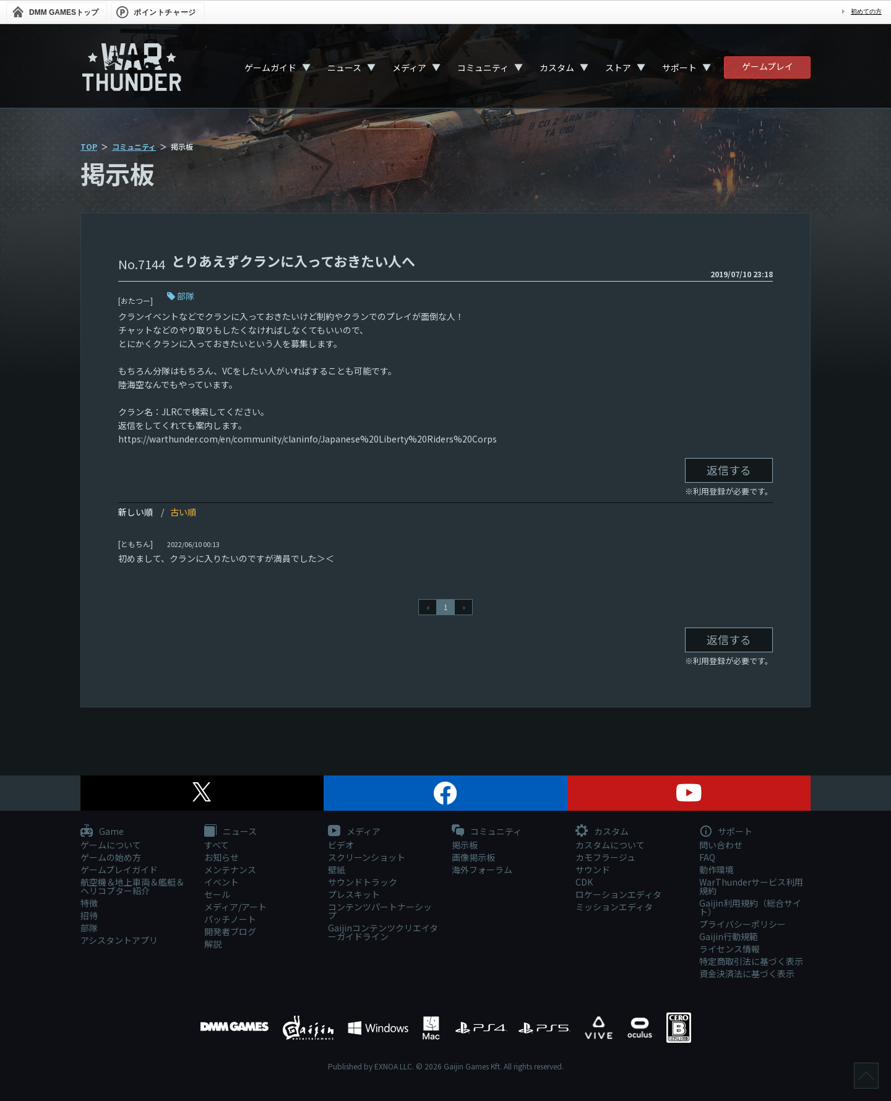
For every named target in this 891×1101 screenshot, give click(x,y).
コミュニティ (483, 67)
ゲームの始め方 (110, 857)
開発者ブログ (230, 931)
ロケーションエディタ (618, 894)
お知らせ (221, 857)
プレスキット (354, 894)
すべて (216, 844)
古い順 (183, 512)
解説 (213, 943)
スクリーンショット (366, 857)
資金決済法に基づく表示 (746, 973)
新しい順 (135, 512)
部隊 (185, 296)
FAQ (707, 857)
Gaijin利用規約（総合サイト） (750, 907)
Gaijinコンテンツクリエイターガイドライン (383, 932)
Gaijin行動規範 (728, 936)
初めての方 (866, 11)
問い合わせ (720, 844)
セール (217, 894)
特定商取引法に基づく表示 (751, 961)
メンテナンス (230, 869)
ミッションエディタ (614, 906)
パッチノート (230, 919)
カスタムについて (610, 844)
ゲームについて (110, 844)
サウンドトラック (362, 882)
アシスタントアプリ (119, 940)
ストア (618, 67)
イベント (221, 882)
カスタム (557, 67)
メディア (409, 67)
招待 (89, 915)
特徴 (89, 903)
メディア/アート (235, 906)
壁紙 (336, 869)
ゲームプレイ (767, 66)
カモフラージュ (605, 857)
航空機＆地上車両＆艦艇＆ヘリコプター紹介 (132, 886)
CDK (584, 882)
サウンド (592, 869)
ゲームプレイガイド (119, 869)
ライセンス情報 (729, 948)
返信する (729, 470)
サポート (679, 67)
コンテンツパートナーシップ (380, 911)
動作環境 (716, 869)
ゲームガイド (270, 67)
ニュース (344, 67)
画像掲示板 (473, 857)
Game (102, 832)
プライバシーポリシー (742, 924)
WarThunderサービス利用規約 (751, 886)
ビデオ (341, 844)
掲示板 (465, 844)
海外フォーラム (482, 869)
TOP (88, 146)
